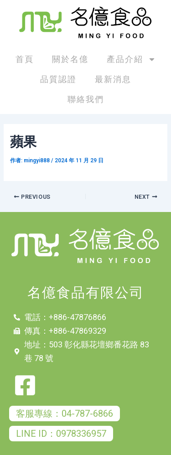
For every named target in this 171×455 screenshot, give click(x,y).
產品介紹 (131, 59)
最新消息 (113, 79)
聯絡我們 (85, 99)
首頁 (25, 59)
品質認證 (58, 79)
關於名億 (70, 59)
